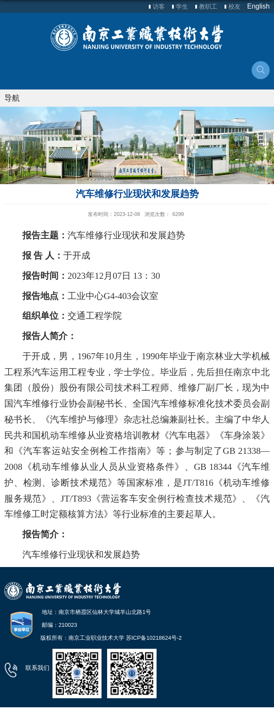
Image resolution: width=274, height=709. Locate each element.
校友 (234, 6)
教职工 (208, 6)
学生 (182, 6)
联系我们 (37, 667)
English (258, 6)
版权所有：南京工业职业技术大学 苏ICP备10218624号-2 (111, 638)
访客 (159, 6)
